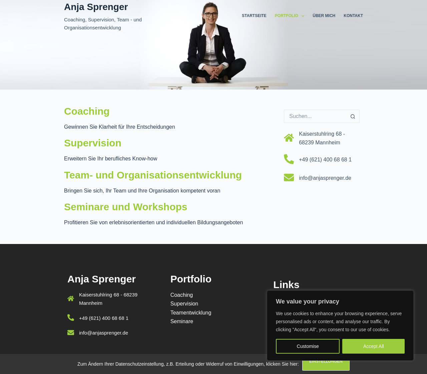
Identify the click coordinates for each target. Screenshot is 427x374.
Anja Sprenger (96, 7)
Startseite (254, 15)
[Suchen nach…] (315, 116)
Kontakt (353, 15)
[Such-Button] (353, 116)
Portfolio (291, 16)
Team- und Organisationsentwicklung (153, 174)
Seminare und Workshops (125, 206)
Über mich (324, 15)
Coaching (87, 111)
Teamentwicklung (190, 313)
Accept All (373, 346)
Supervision (92, 142)
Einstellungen (326, 361)
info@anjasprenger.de (325, 178)
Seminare (181, 321)
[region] (340, 325)
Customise (308, 346)
